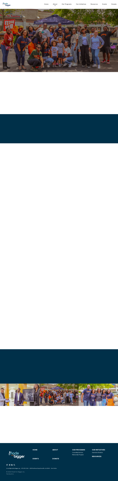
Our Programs (67, 4)
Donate (114, 4)
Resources (94, 4)
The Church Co (10, 474)
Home (46, 4)
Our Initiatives (81, 4)
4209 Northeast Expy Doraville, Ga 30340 (40, 468)
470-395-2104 (24, 468)
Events (104, 4)
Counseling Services (77, 452)
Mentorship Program (78, 454)
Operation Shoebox (97, 452)
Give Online (54, 468)
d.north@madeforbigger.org (13, 468)
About (55, 4)
